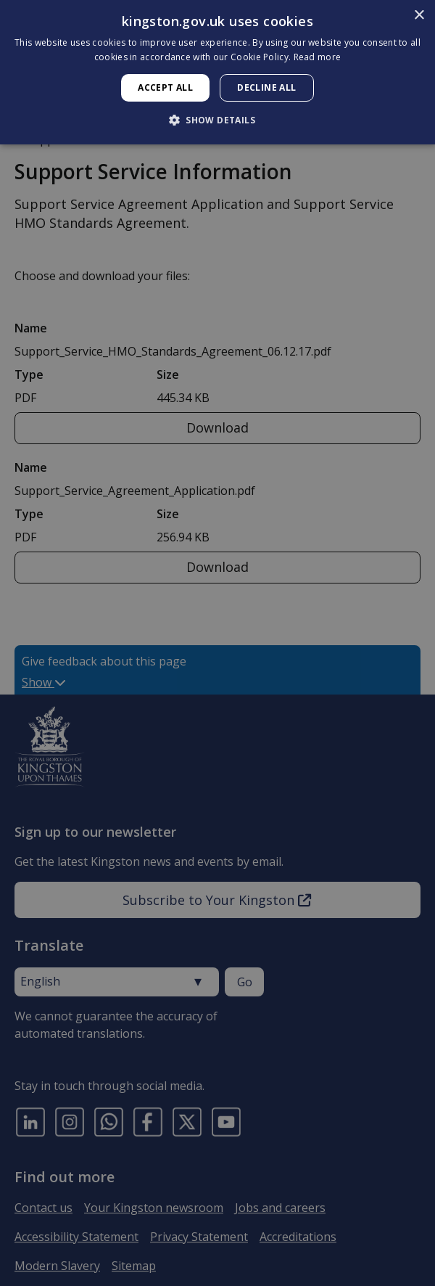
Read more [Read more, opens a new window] (317, 57)
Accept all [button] (165, 87)
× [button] (418, 15)
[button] (217, 119)
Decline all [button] (266, 87)
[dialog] (217, 72)
